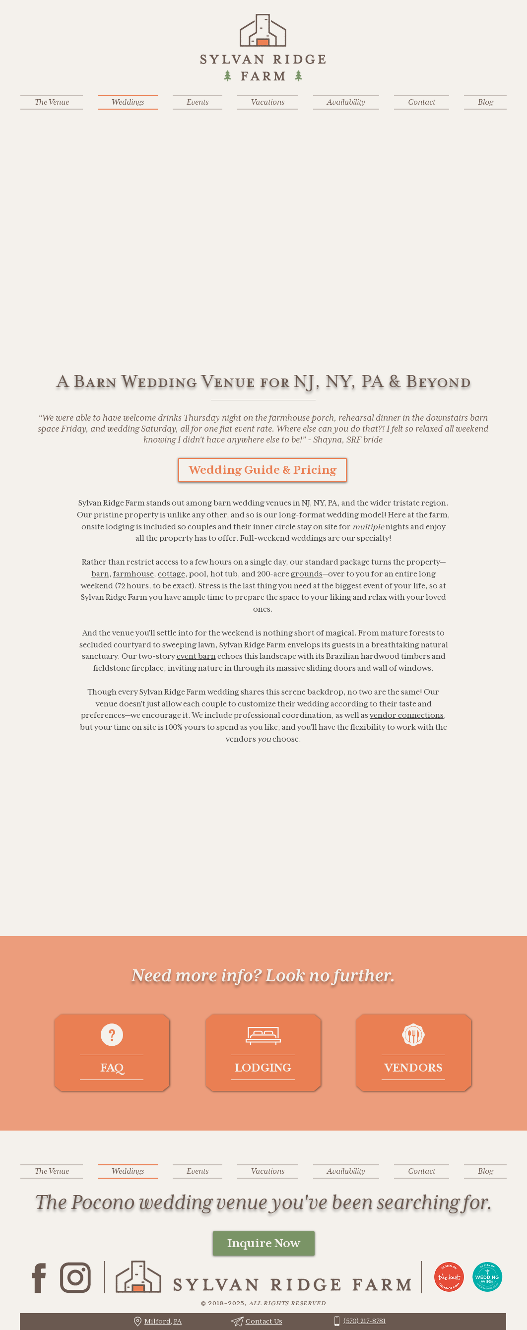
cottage (171, 574)
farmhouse (133, 574)
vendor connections (407, 715)
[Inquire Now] (264, 1243)
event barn (196, 656)
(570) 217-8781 (364, 1321)
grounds (307, 574)
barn (100, 574)
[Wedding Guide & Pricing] (262, 470)
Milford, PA (163, 1321)
